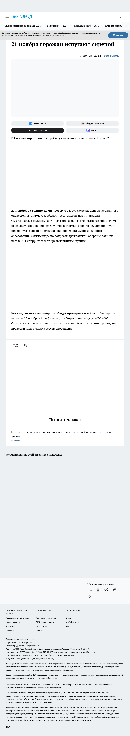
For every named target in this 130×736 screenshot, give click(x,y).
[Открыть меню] (7, 16)
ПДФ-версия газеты (45, 622)
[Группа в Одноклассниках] (98, 589)
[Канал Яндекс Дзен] (37, 130)
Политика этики (73, 610)
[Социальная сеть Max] (92, 130)
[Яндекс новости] (92, 123)
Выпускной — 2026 (57, 25)
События (10, 630)
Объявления (41, 626)
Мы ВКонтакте (72, 622)
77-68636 (33, 684)
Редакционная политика (17, 618)
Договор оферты (44, 610)
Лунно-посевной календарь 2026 (23, 25)
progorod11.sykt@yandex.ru (19, 658)
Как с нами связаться (46, 618)
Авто (68, 626)
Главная (39, 630)
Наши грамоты (13, 622)
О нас (68, 618)
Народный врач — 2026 (86, 25)
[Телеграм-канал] (106, 589)
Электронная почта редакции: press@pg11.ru (73, 652)
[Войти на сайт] (121, 16)
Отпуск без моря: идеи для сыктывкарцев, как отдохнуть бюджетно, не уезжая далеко (65, 436)
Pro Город (111, 55)
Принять (118, 35)
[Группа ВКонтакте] (37, 123)
